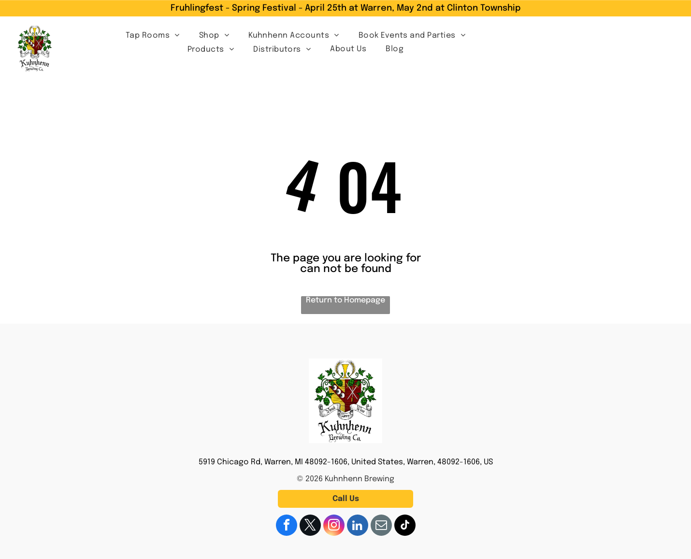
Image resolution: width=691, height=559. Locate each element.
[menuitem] (152, 35)
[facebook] (286, 526)
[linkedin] (357, 526)
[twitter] (310, 526)
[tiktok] (405, 526)
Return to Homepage (345, 300)
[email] (381, 526)
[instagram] (334, 526)
